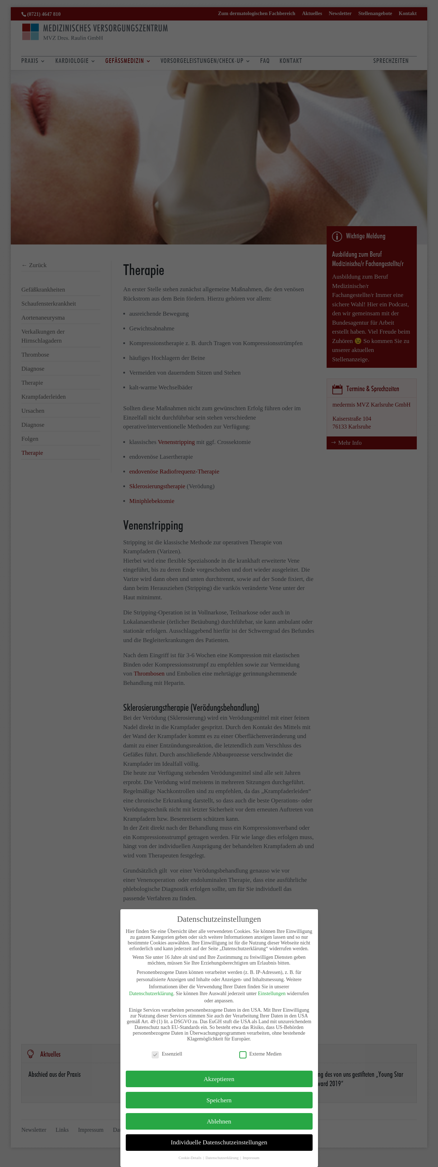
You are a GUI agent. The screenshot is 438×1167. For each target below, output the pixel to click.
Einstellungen (272, 993)
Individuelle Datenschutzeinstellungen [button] (219, 1142)
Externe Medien (260, 1054)
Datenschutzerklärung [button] (223, 1158)
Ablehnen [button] (219, 1121)
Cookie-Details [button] (190, 1158)
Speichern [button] (219, 1100)
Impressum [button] (251, 1158)
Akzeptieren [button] (219, 1079)
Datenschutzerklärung (151, 993)
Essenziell (167, 1054)
